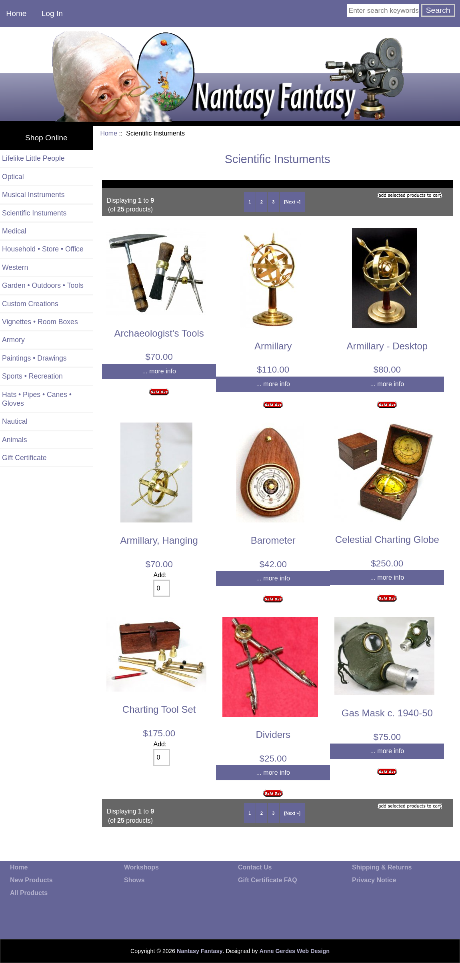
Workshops (141, 867)
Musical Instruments (33, 195)
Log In (52, 13)
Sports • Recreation (32, 376)
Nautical (15, 421)
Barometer (273, 540)
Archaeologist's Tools (159, 333)
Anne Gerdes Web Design (294, 951)
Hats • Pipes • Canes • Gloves (37, 399)
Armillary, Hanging (159, 540)
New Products (31, 880)
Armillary (273, 346)
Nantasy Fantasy (199, 951)
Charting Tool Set (159, 709)
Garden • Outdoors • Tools (43, 285)
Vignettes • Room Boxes (40, 322)
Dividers (273, 734)
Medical (14, 231)
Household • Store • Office (43, 249)
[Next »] (292, 201)
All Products (29, 892)
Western (15, 267)
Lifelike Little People (33, 158)
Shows (134, 880)
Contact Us (255, 867)
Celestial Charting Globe (387, 539)
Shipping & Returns (382, 867)
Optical (13, 177)
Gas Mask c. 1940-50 (387, 713)
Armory (13, 340)
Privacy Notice (374, 880)
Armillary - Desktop (387, 346)
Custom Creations (30, 304)
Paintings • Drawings (34, 358)
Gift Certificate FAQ (267, 880)
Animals (14, 440)
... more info (159, 371)
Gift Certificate (24, 458)
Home (16, 13)
